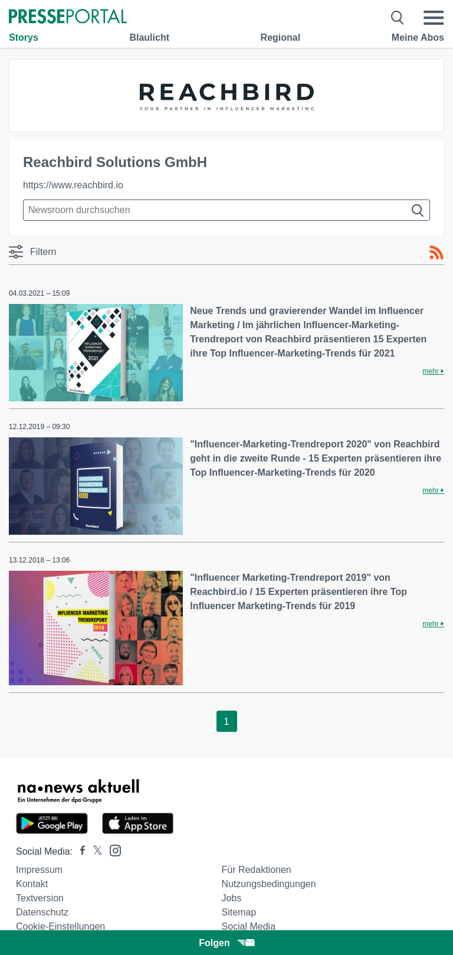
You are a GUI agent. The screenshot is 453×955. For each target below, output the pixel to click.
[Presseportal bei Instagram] (112, 850)
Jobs (231, 898)
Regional (281, 37)
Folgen (226, 943)
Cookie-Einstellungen (60, 926)
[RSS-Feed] (436, 252)
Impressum (39, 870)
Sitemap (238, 912)
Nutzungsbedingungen (268, 884)
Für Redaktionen (256, 870)
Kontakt (32, 884)
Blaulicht (149, 37)
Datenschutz (42, 912)
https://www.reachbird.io (73, 185)
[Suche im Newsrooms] (226, 210)
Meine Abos (418, 37)
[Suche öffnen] (397, 17)
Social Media (248, 926)
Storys (23, 37)
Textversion (40, 898)
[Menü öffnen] (433, 17)
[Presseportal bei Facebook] (79, 851)
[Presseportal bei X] (94, 851)
